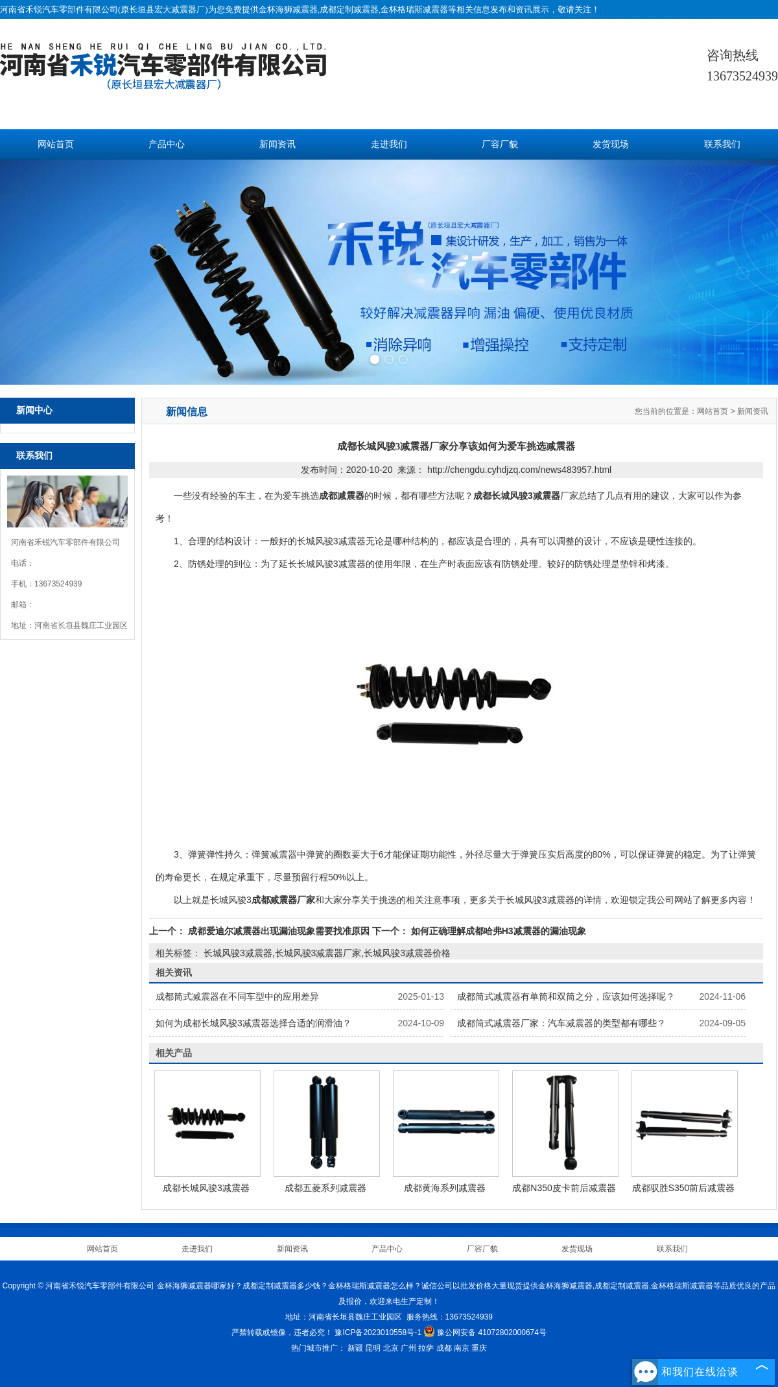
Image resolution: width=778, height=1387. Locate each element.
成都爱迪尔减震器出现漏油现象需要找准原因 (278, 931)
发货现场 (611, 144)
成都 (444, 1348)
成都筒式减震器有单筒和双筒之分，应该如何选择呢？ (566, 996)
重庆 (479, 1348)
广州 (408, 1348)
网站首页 (56, 144)
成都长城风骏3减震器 (206, 1188)
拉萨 (426, 1348)
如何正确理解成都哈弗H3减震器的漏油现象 (497, 931)
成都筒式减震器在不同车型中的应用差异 (237, 996)
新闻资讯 (277, 144)
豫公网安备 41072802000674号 (485, 1332)
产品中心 (166, 144)
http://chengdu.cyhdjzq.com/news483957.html (519, 469)
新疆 (355, 1348)
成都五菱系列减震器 (325, 1188)
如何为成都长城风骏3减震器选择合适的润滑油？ (253, 1023)
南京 (461, 1348)
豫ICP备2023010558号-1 (378, 1332)
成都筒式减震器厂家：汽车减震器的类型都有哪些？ (561, 1023)
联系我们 (722, 144)
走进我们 (389, 144)
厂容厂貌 (500, 144)
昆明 (373, 1348)
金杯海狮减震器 (288, 9)
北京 (391, 1348)
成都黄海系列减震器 (445, 1188)
